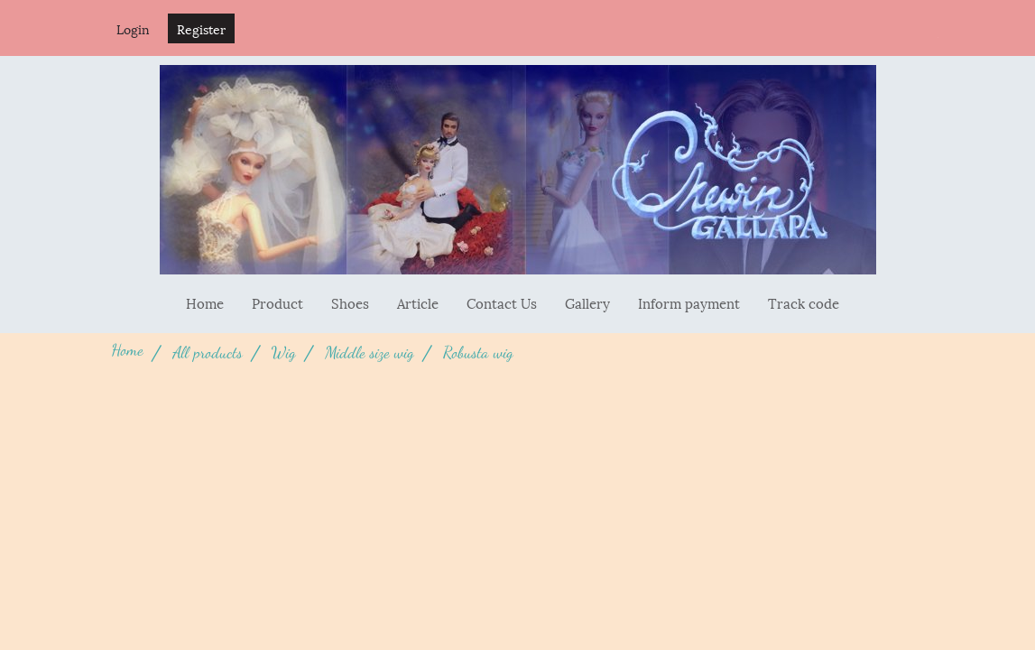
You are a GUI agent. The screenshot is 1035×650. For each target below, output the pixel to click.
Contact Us (502, 302)
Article (418, 302)
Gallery (587, 302)
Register (201, 28)
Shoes (350, 302)
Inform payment (689, 302)
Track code (803, 302)
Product (277, 302)
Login (133, 28)
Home (205, 302)
